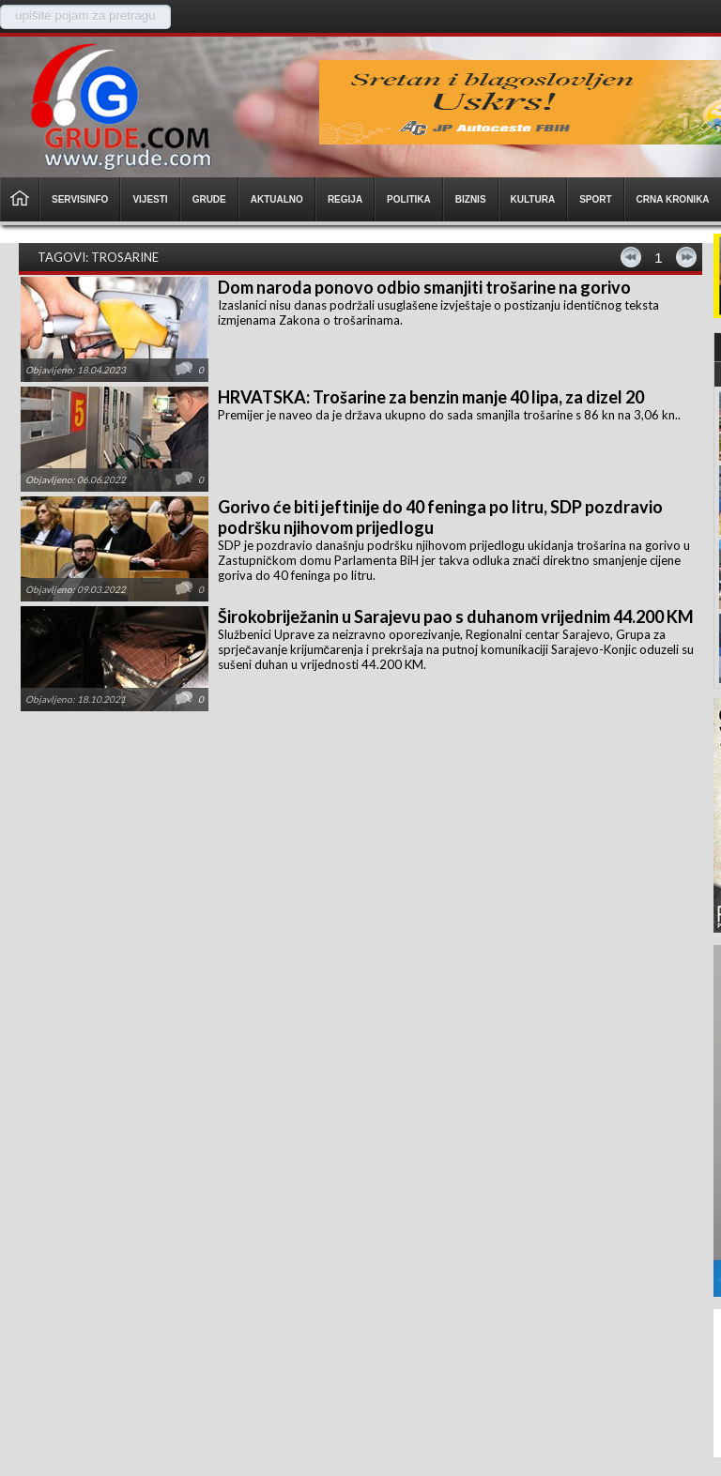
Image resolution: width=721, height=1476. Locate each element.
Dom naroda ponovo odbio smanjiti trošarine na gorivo (424, 287)
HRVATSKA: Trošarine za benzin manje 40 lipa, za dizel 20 (431, 397)
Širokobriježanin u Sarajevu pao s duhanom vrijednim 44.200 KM (456, 616)
